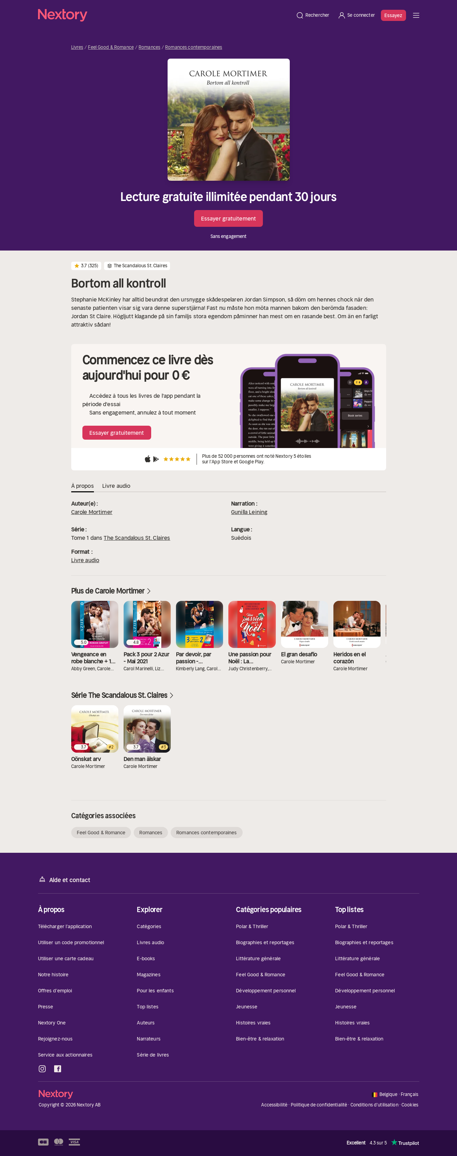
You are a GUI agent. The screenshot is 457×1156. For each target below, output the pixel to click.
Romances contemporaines (193, 47)
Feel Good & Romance (110, 47)
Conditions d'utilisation (374, 1105)
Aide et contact (64, 879)
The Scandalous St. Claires (137, 537)
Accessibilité (274, 1105)
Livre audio (85, 560)
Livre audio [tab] (116, 485)
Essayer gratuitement (228, 218)
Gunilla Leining (249, 511)
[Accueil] (165, 15)
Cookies (409, 1105)
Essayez (393, 15)
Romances (149, 47)
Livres (77, 47)
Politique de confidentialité (319, 1105)
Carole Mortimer (91, 511)
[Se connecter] (356, 15)
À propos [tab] (82, 485)
